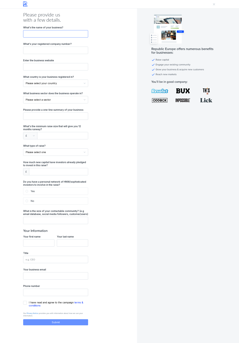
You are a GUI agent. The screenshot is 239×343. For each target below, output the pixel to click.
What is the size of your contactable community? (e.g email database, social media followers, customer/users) (55, 212)
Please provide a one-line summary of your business (53, 109)
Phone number (31, 286)
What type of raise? (34, 145)
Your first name (32, 236)
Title (25, 253)
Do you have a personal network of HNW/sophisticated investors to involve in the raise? (54, 183)
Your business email (34, 269)
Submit (56, 322)
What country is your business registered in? (48, 76)
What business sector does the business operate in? (53, 93)
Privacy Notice (32, 313)
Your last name (65, 236)
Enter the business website (38, 60)
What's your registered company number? (47, 43)
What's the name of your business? (43, 27)
